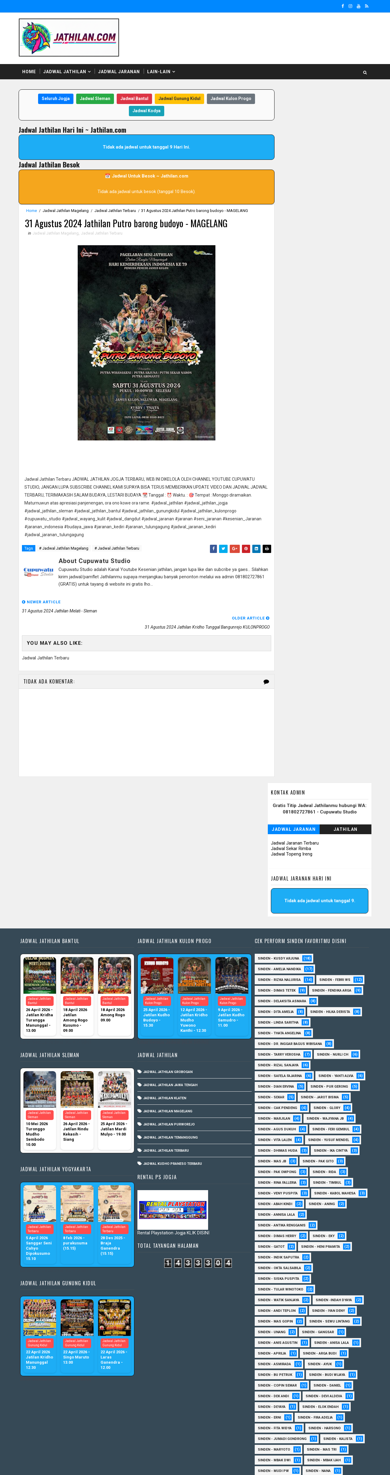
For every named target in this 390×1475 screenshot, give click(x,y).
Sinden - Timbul (324, 1040)
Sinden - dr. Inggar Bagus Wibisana (287, 901)
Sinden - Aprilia (269, 1211)
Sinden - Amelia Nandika (276, 826)
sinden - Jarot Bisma (317, 954)
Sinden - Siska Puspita (275, 1136)
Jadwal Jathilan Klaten (163, 955)
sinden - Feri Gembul (327, 987)
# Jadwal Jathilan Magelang (65, 548)
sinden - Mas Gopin (272, 1179)
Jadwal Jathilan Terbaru (116, 209)
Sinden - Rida (321, 1029)
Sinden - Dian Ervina (273, 944)
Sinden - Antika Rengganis (279, 1083)
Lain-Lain (160, 69)
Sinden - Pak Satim (314, 1339)
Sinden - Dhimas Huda (274, 1008)
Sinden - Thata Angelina (276, 890)
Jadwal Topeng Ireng (290, 154)
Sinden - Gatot (268, 1104)
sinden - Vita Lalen (272, 997)
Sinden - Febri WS (331, 837)
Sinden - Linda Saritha (275, 880)
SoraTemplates (58, 1464)
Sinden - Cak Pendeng (274, 965)
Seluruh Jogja (51, 97)
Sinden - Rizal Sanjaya (275, 922)
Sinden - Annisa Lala (316, 1072)
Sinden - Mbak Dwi (271, 1317)
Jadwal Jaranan (120, 69)
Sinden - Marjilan (271, 976)
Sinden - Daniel (324, 1243)
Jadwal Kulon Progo (226, 97)
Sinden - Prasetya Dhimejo (279, 1360)
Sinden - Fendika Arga (328, 848)
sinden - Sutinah (270, 1435)
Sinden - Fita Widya (272, 1285)
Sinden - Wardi (268, 1403)
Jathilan (344, 129)
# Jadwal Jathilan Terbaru (118, 548)
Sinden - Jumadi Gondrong (279, 1296)
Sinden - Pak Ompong (274, 1029)
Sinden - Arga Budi (316, 1211)
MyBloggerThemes (124, 1464)
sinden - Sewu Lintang (326, 1179)
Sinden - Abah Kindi (330, 1061)
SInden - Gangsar (315, 1189)
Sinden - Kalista (334, 1296)
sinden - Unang (268, 1189)
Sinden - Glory (323, 965)
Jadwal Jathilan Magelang (67, 209)
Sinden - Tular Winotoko (277, 1147)
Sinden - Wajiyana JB (322, 976)
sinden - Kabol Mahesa (275, 1061)
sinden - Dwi (307, 1424)
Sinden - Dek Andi (270, 1253)
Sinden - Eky (321, 1093)
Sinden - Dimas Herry (274, 1093)
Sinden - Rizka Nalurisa (276, 837)
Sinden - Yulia (267, 1414)
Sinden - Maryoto (271, 1307)
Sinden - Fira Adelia (312, 1275)
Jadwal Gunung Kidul (175, 97)
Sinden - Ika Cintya (328, 1008)
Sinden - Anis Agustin (274, 1200)
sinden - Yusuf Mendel (325, 997)
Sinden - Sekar (268, 954)
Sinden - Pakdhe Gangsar (278, 1349)
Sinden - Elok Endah (317, 1264)
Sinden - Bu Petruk (272, 1232)
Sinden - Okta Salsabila (276, 1125)
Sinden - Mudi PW (270, 1328)
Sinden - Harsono (321, 1285)
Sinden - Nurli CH (329, 912)
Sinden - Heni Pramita (317, 1104)
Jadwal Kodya (142, 109)
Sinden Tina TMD (311, 1414)
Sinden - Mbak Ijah (321, 1317)
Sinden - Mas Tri (318, 1307)
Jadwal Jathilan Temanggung (169, 995)
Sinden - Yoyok (311, 1403)
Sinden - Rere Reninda (274, 1371)
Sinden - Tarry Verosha (276, 912)
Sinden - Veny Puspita (275, 1051)
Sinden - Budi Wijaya (324, 1232)
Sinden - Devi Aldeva (321, 1253)
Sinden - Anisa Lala (328, 1200)
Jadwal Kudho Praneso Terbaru (171, 1021)
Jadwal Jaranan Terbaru (293, 143)
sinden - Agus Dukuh (274, 987)
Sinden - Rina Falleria (274, 1040)
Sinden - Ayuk (317, 1221)
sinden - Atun (267, 1424)
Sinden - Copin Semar (274, 1243)
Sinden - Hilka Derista (327, 869)
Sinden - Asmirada (271, 1221)
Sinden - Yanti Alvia (332, 933)
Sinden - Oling (268, 1339)
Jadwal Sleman (90, 97)
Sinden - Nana (315, 1328)
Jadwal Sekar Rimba (290, 149)
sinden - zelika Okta (320, 1435)
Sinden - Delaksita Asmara (279, 858)
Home (30, 69)
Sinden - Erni (266, 1275)
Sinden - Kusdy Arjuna (275, 816)
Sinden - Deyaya (268, 1264)
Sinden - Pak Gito (315, 1019)
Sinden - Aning (268, 1072)
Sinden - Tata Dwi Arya (275, 1392)
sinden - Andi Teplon (273, 1168)
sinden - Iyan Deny (325, 1168)
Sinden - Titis (323, 1392)
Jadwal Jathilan (65, 69)
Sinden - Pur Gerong (326, 944)
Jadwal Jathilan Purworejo (168, 982)
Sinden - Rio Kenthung (275, 1381)
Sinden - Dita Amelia (273, 869)
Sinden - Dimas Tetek (273, 848)
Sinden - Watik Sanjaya (275, 1157)
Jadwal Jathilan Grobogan (167, 929)
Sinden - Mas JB (269, 1019)
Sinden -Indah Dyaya (331, 1157)
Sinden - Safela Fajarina (277, 933)
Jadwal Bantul (129, 97)
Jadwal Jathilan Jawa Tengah (169, 942)
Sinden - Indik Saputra (275, 1115)
